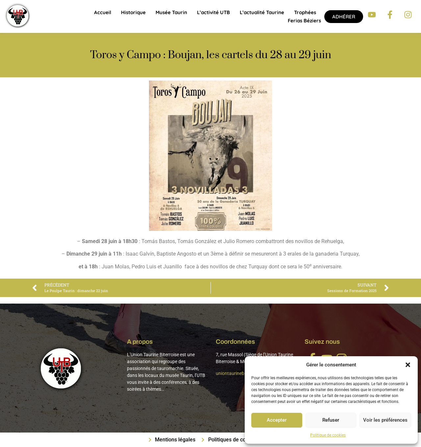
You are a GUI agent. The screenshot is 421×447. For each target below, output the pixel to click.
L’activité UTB (213, 12)
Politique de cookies (328, 435)
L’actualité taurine (262, 12)
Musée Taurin (171, 12)
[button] (408, 364)
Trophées (305, 12)
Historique (133, 12)
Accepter (276, 420)
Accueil (102, 12)
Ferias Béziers (304, 20)
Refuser (330, 420)
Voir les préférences (385, 420)
